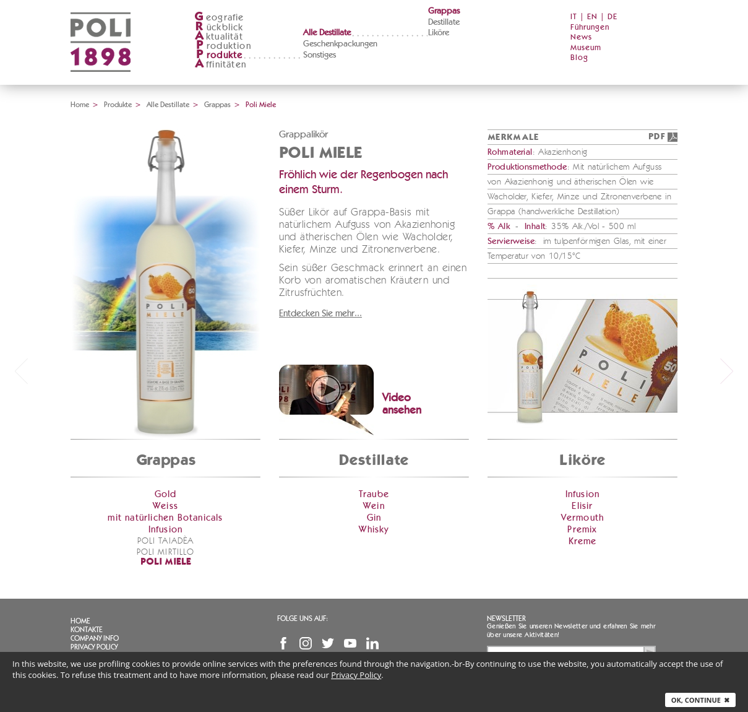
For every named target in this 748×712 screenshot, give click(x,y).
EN (592, 17)
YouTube (350, 643)
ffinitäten (220, 64)
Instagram (305, 643)
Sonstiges (319, 55)
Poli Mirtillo (166, 552)
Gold (166, 494)
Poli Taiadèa (165, 541)
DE (612, 17)
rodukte (218, 55)
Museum (585, 48)
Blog (579, 58)
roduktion (222, 46)
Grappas (444, 11)
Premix (582, 529)
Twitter (328, 643)
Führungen (589, 28)
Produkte (118, 104)
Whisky (374, 529)
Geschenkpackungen (340, 44)
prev (21, 371)
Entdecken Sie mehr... (320, 313)
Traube (374, 494)
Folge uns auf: (302, 618)
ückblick (219, 27)
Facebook (283, 643)
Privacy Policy (94, 647)
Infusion (165, 529)
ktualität (218, 36)
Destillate (444, 22)
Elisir (582, 506)
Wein (374, 506)
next (727, 371)
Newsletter (506, 618)
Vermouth (582, 518)
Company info (95, 638)
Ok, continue (700, 700)
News (581, 37)
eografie (219, 17)
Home (80, 104)
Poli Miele (165, 562)
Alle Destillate (327, 32)
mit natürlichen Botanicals (165, 518)
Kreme (583, 541)
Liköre (438, 32)
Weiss (165, 506)
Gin (374, 518)
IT (573, 17)
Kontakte (87, 629)
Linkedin (372, 643)
